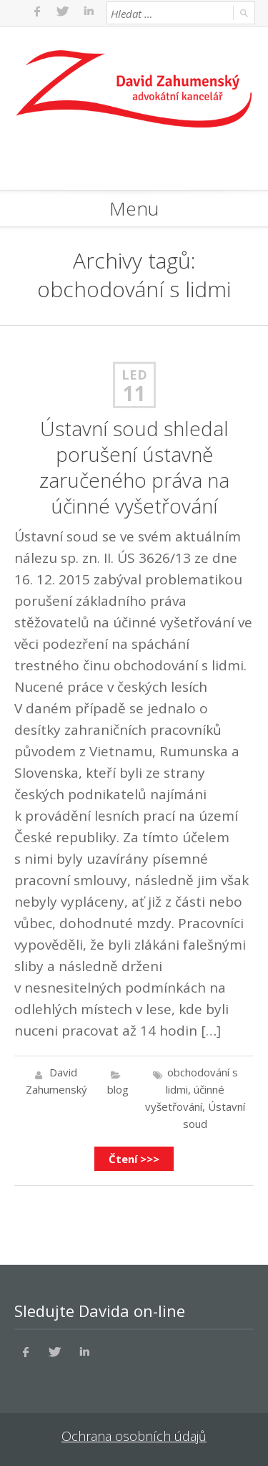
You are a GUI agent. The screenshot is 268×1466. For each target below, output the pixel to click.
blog (118, 1089)
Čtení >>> (134, 1159)
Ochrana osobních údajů (134, 1436)
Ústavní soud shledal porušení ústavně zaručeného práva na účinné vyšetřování (134, 467)
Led (134, 374)
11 (134, 393)
